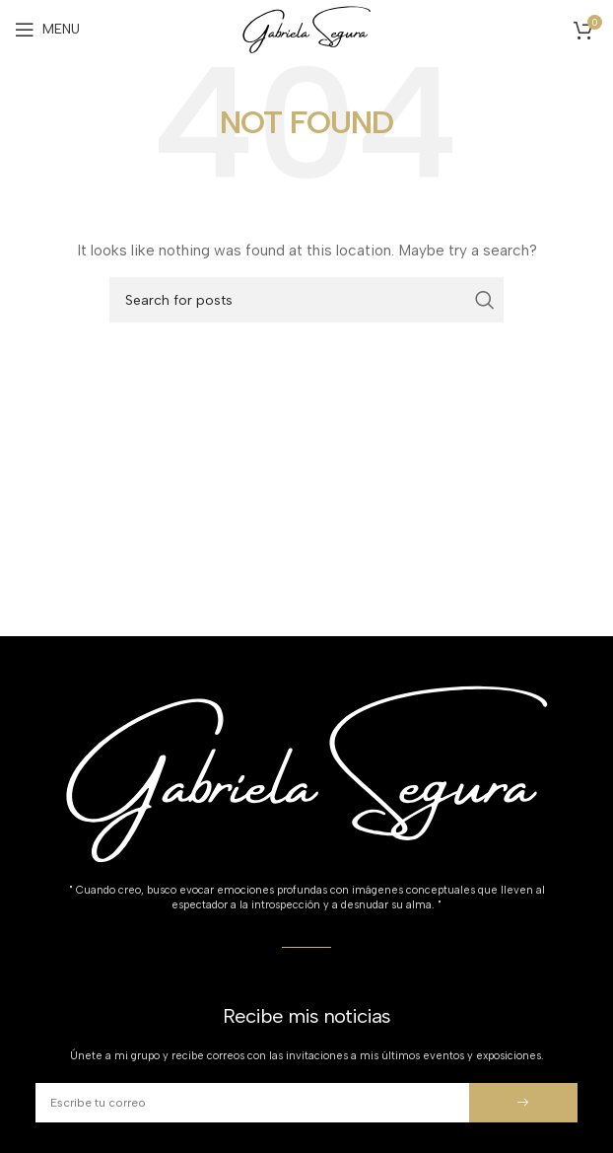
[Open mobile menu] (47, 29)
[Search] (306, 300)
